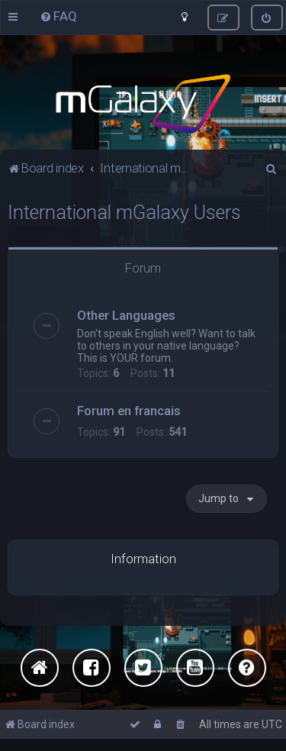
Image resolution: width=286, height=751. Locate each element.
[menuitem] (58, 16)
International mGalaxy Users (124, 211)
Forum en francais (129, 409)
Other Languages (126, 313)
